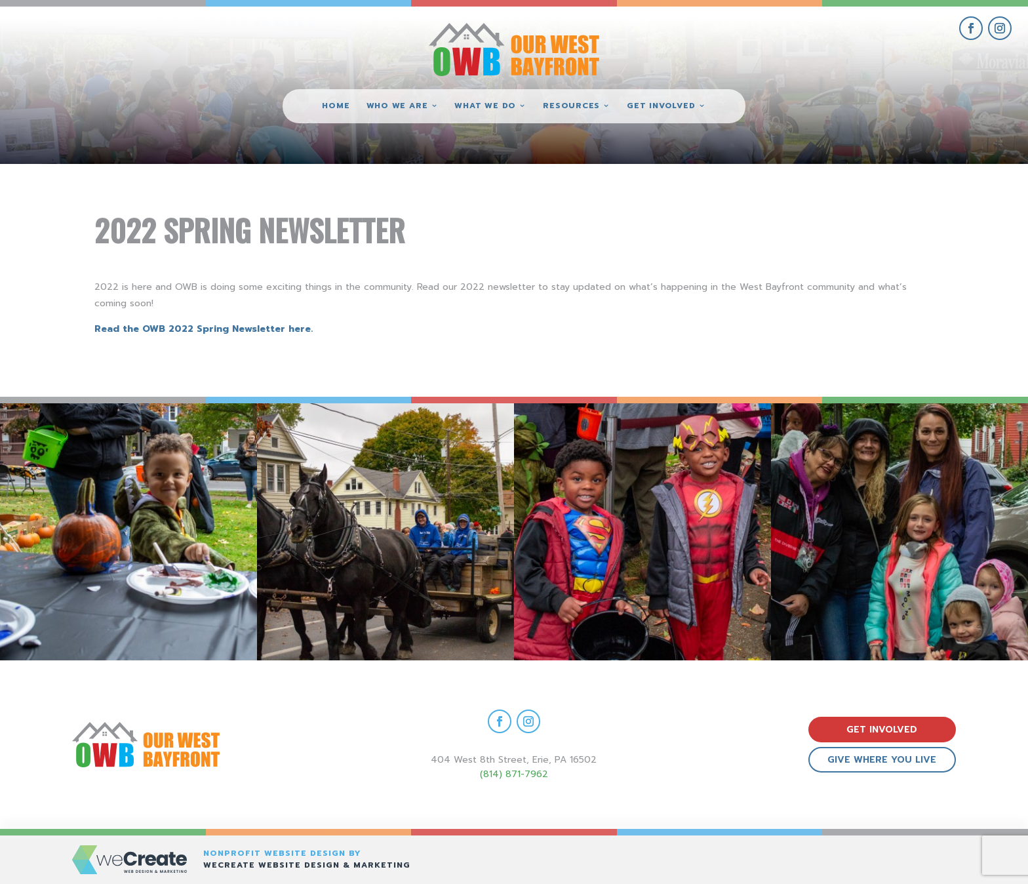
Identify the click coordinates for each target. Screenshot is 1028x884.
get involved (881, 729)
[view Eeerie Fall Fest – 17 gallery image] (385, 531)
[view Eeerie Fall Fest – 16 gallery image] (642, 531)
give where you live (881, 760)
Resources (571, 106)
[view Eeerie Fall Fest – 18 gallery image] (128, 531)
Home (335, 106)
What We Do (485, 106)
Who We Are (397, 106)
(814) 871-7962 (514, 774)
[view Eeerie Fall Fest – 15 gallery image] (899, 531)
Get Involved (661, 106)
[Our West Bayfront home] (514, 49)
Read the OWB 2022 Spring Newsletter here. (205, 329)
